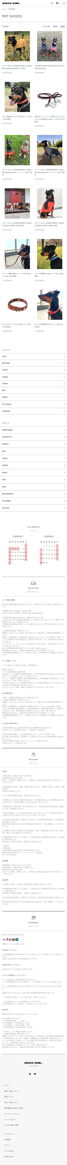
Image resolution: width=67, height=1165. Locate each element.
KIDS (4, 479)
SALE (4, 487)
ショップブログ (9, 1119)
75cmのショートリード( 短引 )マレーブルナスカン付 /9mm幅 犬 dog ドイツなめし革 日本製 (50, 119)
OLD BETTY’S (7, 437)
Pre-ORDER (6, 501)
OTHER (5, 384)
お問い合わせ (9, 1156)
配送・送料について (11, 1091)
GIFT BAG (5, 508)
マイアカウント (9, 1134)
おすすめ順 (46, 26)
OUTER (5, 370)
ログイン (7, 1145)
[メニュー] (63, 3)
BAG (3, 390)
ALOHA (4, 458)
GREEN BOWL (7, 430)
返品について (9, 1097)
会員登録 (7, 1139)
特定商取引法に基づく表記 (13, 1108)
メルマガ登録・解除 (11, 1125)
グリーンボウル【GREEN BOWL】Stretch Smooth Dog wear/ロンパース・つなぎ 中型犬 (50, 172)
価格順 (55, 26)
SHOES (5, 397)
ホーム (3, 9)
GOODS (5, 377)
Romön (4, 472)
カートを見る (9, 1151)
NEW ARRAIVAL (8, 494)
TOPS (4, 356)
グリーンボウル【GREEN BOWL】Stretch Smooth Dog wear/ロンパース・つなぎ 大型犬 (17, 172)
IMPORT (5, 465)
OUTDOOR (6, 411)
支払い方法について (11, 1102)
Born (3, 451)
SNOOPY (5, 444)
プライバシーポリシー (12, 1114)
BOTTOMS (6, 363)
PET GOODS (12, 9)
